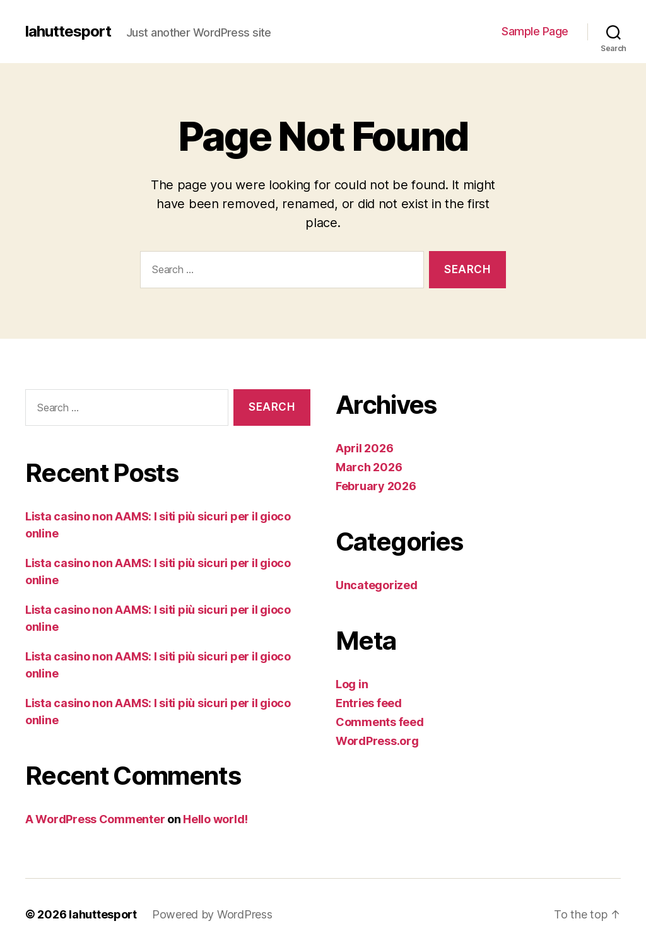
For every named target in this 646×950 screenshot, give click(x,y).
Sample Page (535, 31)
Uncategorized (377, 585)
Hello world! (215, 819)
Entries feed (369, 703)
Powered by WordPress (212, 914)
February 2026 (376, 486)
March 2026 (369, 467)
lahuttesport (68, 31)
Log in (352, 684)
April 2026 (364, 448)
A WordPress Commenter (95, 819)
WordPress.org (377, 741)
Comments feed (380, 722)
